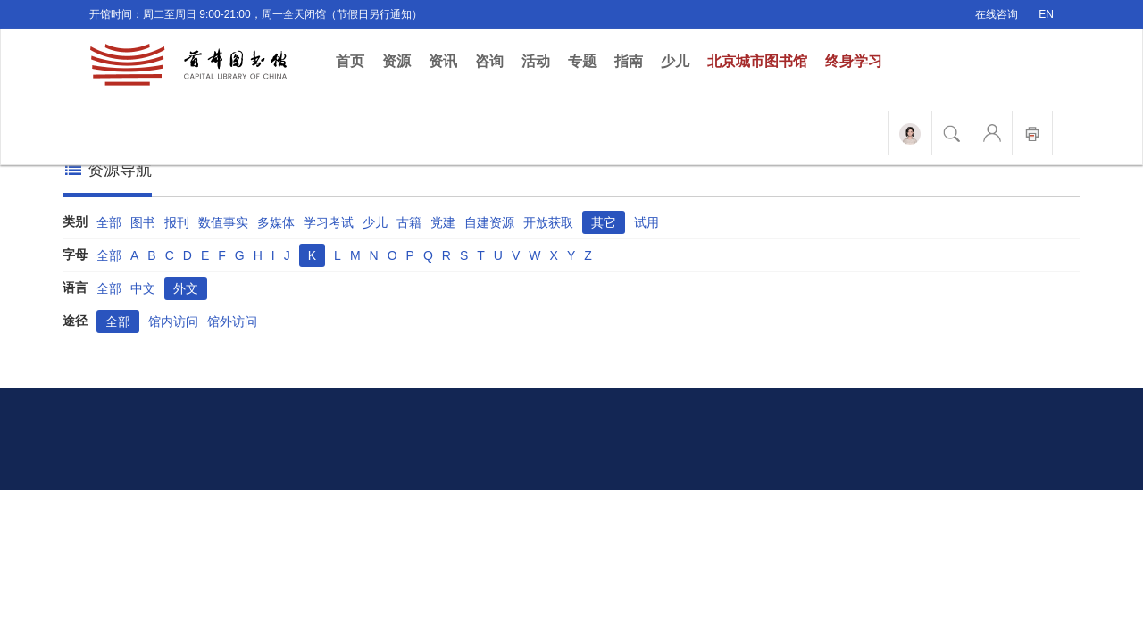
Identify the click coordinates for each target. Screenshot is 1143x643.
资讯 (443, 61)
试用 (646, 222)
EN (1046, 14)
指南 (628, 61)
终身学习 (853, 61)
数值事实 (223, 222)
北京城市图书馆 (757, 61)
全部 (108, 222)
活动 (535, 61)
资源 (396, 61)
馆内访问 (173, 321)
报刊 (176, 222)
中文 (142, 288)
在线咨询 (996, 14)
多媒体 (276, 222)
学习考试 (329, 222)
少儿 (675, 61)
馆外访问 (232, 321)
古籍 (408, 222)
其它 (603, 222)
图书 (142, 222)
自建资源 (489, 222)
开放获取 (548, 222)
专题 (582, 61)
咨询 (489, 61)
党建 (442, 222)
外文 (185, 288)
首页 (354, 60)
